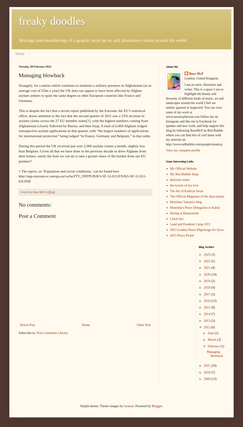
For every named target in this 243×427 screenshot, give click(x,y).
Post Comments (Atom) (52, 333)
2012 (207, 327)
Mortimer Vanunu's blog (186, 202)
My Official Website (183, 168)
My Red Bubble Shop (184, 174)
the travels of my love (184, 185)
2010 (207, 372)
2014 (207, 314)
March (212, 339)
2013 (207, 321)
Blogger (157, 406)
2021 (207, 267)
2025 (207, 254)
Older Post (144, 325)
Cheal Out (176, 219)
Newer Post (27, 325)
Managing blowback (215, 354)
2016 (207, 301)
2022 (207, 261)
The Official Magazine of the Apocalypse (197, 196)
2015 (207, 307)
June (211, 333)
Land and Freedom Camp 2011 (190, 224)
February (214, 346)
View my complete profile (183, 150)
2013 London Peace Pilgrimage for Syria (197, 230)
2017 (207, 294)
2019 (207, 281)
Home (20, 54)
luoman (129, 406)
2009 (207, 379)
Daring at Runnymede (184, 213)
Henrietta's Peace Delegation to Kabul (195, 207)
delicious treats (180, 180)
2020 (207, 274)
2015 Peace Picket (182, 235)
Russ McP (196, 73)
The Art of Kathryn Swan (186, 191)
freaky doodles (52, 21)
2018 (207, 287)
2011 (207, 365)
